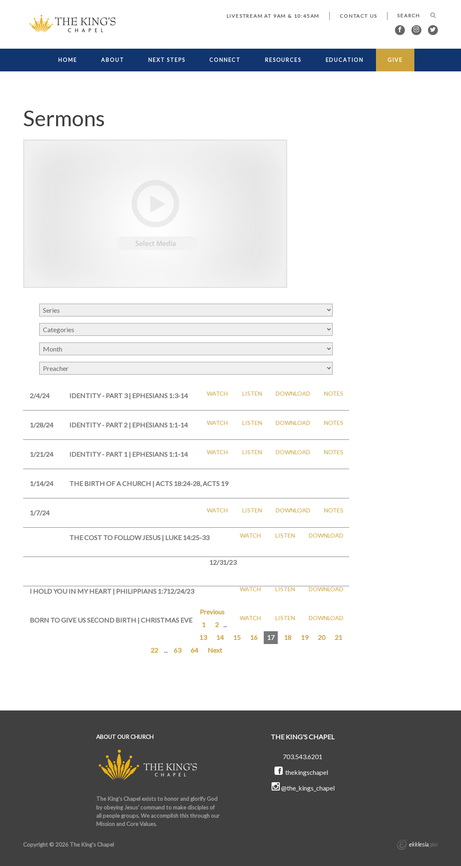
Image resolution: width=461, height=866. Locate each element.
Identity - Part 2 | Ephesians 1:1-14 (128, 425)
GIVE (395, 60)
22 (154, 650)
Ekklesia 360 (417, 846)
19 (304, 637)
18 (287, 637)
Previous (212, 612)
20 (321, 637)
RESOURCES (283, 60)
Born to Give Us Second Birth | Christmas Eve (111, 620)
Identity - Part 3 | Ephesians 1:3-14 (128, 395)
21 (338, 637)
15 (237, 637)
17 (270, 637)
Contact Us (358, 16)
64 (194, 650)
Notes (333, 393)
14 (220, 637)
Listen (252, 393)
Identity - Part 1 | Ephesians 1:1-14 (128, 454)
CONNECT (225, 60)
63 (177, 650)
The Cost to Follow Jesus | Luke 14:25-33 (139, 537)
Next (215, 650)
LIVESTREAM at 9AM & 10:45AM (273, 16)
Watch (217, 393)
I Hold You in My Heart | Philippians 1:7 (98, 591)
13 (203, 637)
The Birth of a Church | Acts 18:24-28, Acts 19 (148, 483)
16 (254, 637)
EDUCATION (345, 60)
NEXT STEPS (166, 60)
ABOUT (112, 60)
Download (293, 393)
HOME (67, 60)
